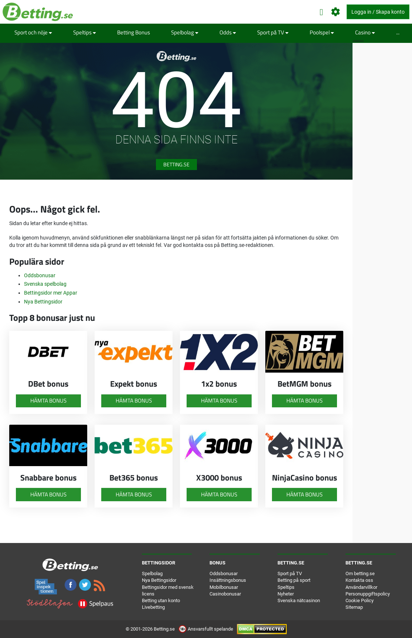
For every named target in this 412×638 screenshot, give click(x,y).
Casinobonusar (225, 594)
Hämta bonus (48, 400)
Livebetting (153, 607)
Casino (365, 32)
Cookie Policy (359, 600)
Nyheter (285, 594)
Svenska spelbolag (45, 284)
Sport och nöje (33, 32)
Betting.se (176, 164)
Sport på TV (273, 32)
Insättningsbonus (228, 580)
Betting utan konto (161, 600)
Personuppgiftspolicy (367, 594)
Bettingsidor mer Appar (50, 293)
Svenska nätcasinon (298, 600)
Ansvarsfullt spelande (206, 629)
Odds (227, 32)
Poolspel (322, 32)
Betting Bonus (133, 32)
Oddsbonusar (39, 275)
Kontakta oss (359, 580)
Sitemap (354, 607)
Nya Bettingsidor (43, 302)
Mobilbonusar (224, 587)
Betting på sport (293, 580)
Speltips (84, 32)
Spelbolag (184, 32)
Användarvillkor (361, 587)
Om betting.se (360, 573)
